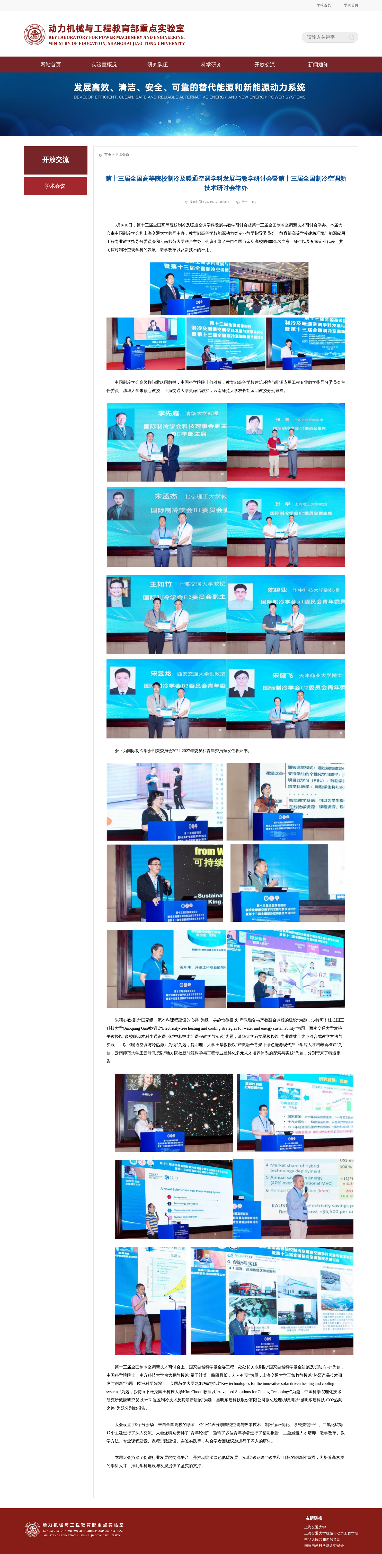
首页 (107, 155)
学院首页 (351, 5)
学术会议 (122, 155)
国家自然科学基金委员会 (324, 1546)
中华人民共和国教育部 (322, 1539)
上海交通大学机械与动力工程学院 (331, 1533)
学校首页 (324, 5)
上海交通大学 (315, 1527)
